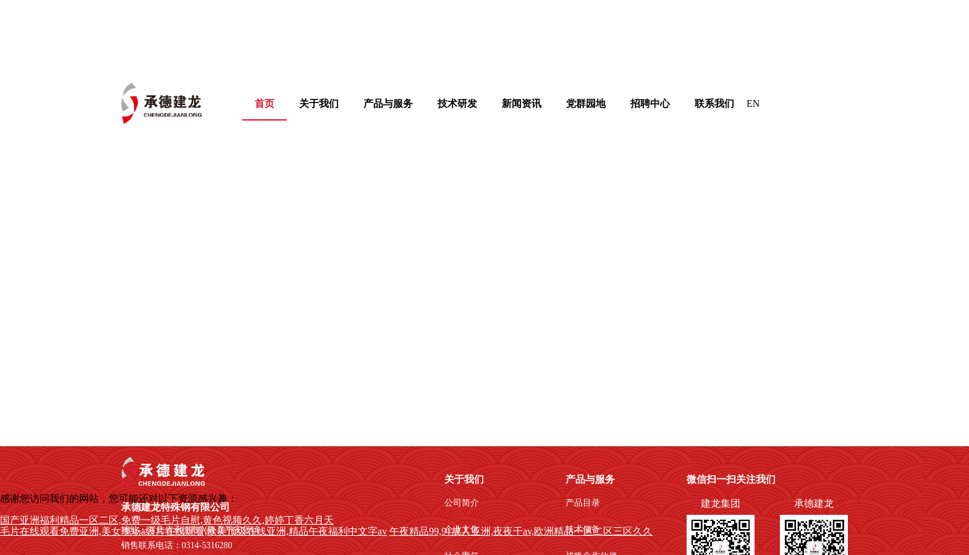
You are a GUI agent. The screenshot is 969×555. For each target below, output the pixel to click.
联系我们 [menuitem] (714, 103)
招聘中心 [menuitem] (650, 103)
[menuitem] (319, 103)
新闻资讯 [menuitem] (521, 103)
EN (753, 103)
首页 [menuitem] (264, 103)
